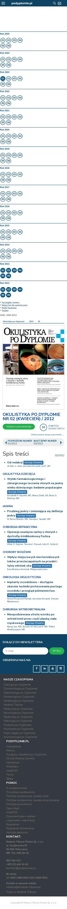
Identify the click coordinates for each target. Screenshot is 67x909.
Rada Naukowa (9, 308)
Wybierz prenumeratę (18, 426)
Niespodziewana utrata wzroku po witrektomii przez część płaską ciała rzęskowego (31, 618)
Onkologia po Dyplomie (18, 721)
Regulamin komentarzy (20, 828)
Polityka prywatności (19, 804)
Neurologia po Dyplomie (19, 713)
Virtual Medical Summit (20, 758)
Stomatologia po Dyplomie (20, 737)
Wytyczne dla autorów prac (15, 305)
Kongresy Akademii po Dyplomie (26, 754)
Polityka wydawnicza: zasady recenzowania (32, 800)
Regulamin (12, 824)
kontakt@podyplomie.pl (21, 868)
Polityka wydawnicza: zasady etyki (27, 796)
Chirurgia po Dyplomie (17, 684)
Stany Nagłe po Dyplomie (19, 733)
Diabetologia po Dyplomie (20, 693)
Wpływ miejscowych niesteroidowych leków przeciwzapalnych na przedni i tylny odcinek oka (33, 561)
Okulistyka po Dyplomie (13, 321)
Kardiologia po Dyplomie (19, 701)
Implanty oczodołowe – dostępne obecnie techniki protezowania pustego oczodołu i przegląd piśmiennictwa (34, 586)
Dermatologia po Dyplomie (20, 688)
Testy (10, 774)
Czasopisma (13, 746)
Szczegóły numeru (10, 302)
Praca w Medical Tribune (21, 892)
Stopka (5, 310)
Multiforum (13, 762)
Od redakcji (15, 462)
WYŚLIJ (57, 651)
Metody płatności (17, 832)
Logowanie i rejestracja (20, 820)
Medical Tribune (13, 705)
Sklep (9, 779)
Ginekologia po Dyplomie (19, 696)
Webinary (12, 766)
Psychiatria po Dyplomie (18, 729)
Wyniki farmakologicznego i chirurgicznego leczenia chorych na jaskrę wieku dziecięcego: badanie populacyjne (35, 483)
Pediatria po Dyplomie (17, 725)
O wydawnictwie (16, 788)
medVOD (12, 770)
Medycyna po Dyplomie (18, 709)
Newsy (10, 750)
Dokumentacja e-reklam (21, 816)
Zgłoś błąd (12, 808)
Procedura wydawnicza (20, 792)
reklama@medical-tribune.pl (23, 887)
